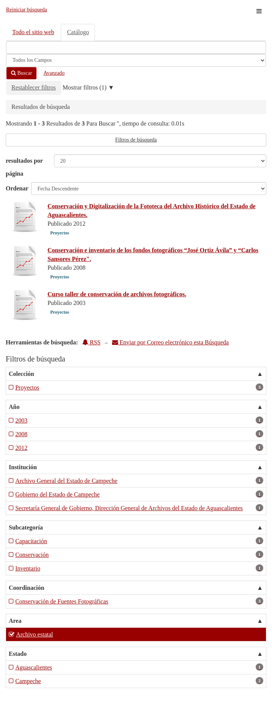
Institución (23, 467)
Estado (18, 654)
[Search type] (136, 60)
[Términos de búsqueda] (136, 47)
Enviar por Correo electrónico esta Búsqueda (170, 342)
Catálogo (78, 32)
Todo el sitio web (33, 32)
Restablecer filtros (33, 87)
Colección (21, 374)
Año (14, 407)
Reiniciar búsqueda (26, 10)
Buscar (21, 73)
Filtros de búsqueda (136, 140)
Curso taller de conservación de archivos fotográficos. (116, 294)
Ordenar (17, 188)
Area (15, 621)
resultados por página (24, 167)
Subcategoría (26, 527)
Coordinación (26, 588)
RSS (91, 342)
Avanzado (54, 73)
